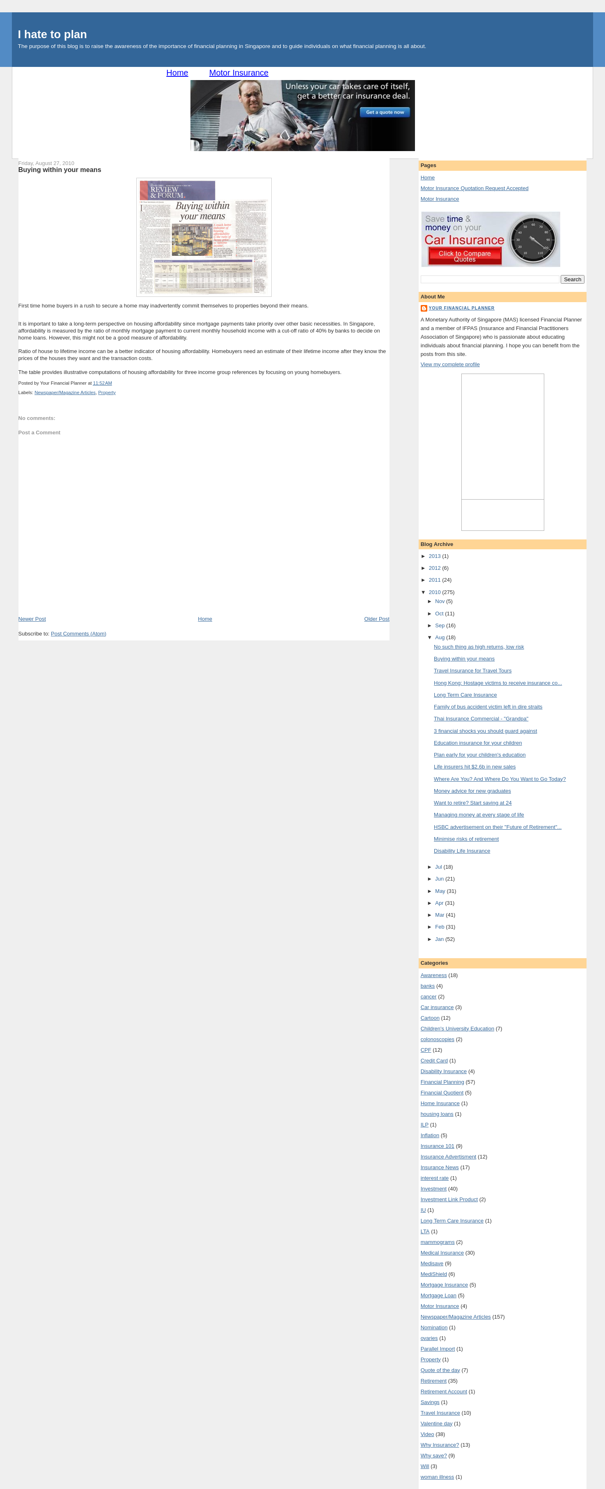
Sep (440, 625)
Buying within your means (59, 169)
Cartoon (430, 1018)
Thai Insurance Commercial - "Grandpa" (481, 719)
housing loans (437, 1114)
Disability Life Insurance (462, 851)
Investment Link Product (449, 1199)
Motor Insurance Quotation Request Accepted (475, 188)
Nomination (434, 1327)
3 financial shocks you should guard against (485, 731)
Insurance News (440, 1167)
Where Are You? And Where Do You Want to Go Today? (500, 779)
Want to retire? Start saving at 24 (473, 803)
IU (423, 1210)
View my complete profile (450, 364)
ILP (425, 1125)
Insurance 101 (437, 1146)
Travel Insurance (440, 1413)
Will (425, 1466)
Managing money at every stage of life (479, 815)
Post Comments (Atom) (78, 634)
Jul (439, 867)
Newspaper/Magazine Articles (65, 392)
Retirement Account (444, 1391)
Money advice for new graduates (472, 791)
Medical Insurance (442, 1253)
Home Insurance (440, 1103)
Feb (440, 927)
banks (428, 986)
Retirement (434, 1381)
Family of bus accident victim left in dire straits (488, 707)
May (441, 891)
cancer (429, 996)
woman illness (437, 1477)
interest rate (435, 1178)
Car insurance (437, 1007)
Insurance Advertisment (449, 1157)
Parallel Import (438, 1349)
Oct (440, 613)
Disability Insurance (444, 1071)
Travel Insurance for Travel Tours (472, 671)
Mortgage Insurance (444, 1285)
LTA (425, 1231)
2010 (435, 592)
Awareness (434, 975)
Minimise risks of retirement (466, 839)
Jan (440, 939)
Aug (440, 637)
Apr (440, 903)
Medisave (432, 1263)
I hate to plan (52, 34)
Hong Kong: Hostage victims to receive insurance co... (498, 683)
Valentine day (437, 1423)
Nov (440, 601)
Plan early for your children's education (480, 755)
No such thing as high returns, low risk (479, 647)
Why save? (434, 1455)
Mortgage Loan (438, 1295)
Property (107, 392)
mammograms (438, 1242)
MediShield (434, 1274)
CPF (426, 1050)
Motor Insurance (239, 72)
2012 (435, 568)
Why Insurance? (440, 1445)
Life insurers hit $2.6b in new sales (475, 767)
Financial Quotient (442, 1093)
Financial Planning (442, 1082)
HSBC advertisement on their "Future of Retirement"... (497, 827)
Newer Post (32, 619)
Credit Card (434, 1061)
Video (427, 1434)
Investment (434, 1189)
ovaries (429, 1338)
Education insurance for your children (478, 743)
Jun (440, 879)
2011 (435, 580)
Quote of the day (440, 1370)
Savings (430, 1402)
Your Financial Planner (462, 308)
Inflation (430, 1135)
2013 (435, 556)
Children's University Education (458, 1029)
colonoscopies (437, 1039)
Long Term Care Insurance (465, 695)
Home (177, 72)
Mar (440, 915)
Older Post (377, 619)
